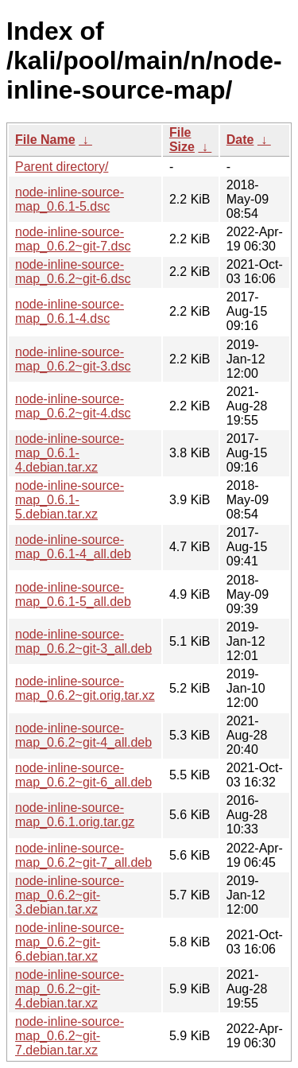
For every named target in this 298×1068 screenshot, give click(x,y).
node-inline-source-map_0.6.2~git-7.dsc (72, 239)
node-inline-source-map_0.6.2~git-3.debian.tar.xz (69, 895)
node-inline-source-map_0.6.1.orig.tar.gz (74, 815)
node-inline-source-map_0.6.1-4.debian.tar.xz (69, 453)
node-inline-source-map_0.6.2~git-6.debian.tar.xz (69, 942)
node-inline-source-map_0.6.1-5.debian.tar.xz (69, 500)
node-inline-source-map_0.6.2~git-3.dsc (72, 359)
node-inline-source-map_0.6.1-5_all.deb (73, 594)
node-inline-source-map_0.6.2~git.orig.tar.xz (85, 688)
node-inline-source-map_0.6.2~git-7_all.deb (83, 855)
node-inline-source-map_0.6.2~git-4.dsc (72, 406)
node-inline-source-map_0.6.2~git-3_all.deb (83, 641)
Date (240, 139)
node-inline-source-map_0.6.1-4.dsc (69, 311)
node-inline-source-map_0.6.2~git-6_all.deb (83, 775)
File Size (182, 139)
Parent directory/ (61, 166)
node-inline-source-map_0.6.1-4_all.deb (73, 547)
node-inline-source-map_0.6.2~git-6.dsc (72, 271)
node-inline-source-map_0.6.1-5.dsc (69, 199)
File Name (45, 139)
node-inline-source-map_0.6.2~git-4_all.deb (83, 735)
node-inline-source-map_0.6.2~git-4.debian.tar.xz (69, 989)
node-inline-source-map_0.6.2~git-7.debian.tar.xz (69, 1036)
